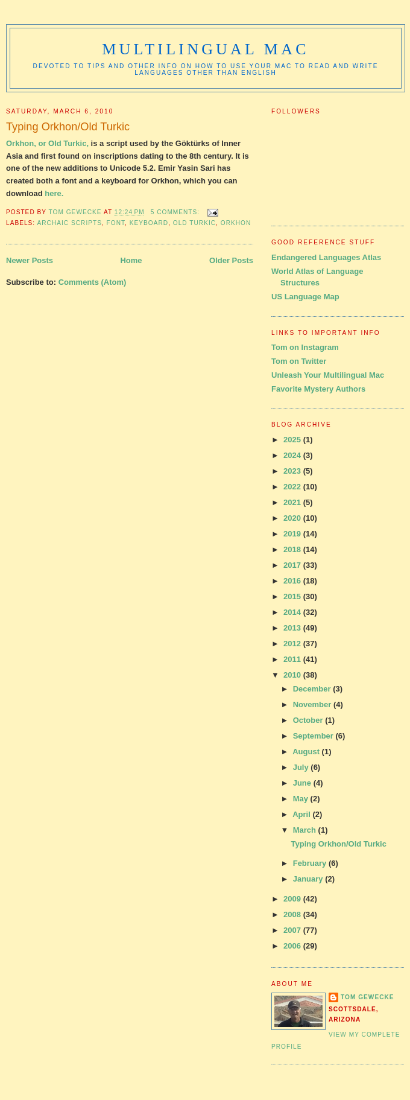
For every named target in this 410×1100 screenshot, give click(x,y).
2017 (293, 565)
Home (131, 260)
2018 (293, 549)
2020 (293, 518)
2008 (293, 914)
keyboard (149, 223)
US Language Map (305, 296)
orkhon (236, 223)
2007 (293, 930)
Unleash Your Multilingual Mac (327, 375)
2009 (293, 898)
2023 (293, 470)
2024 (293, 455)
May (302, 798)
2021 (293, 502)
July (302, 767)
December (313, 688)
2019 (293, 533)
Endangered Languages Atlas (326, 257)
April (302, 814)
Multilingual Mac (205, 49)
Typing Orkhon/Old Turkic (68, 127)
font (116, 223)
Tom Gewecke (367, 997)
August (306, 751)
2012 (293, 643)
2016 (293, 580)
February (311, 863)
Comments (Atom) (92, 282)
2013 (293, 627)
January (309, 878)
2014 (293, 612)
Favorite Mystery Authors (318, 388)
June (303, 782)
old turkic (194, 223)
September (314, 735)
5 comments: (176, 212)
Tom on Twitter (298, 361)
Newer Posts (29, 260)
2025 (293, 439)
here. (54, 193)
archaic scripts (69, 223)
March (305, 830)
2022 (293, 486)
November (313, 704)
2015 (293, 596)
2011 (293, 659)
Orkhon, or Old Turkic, (47, 143)
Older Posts (231, 260)
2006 (293, 945)
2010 (293, 674)
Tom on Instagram (305, 347)
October (309, 720)
